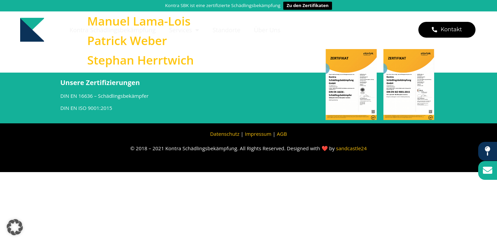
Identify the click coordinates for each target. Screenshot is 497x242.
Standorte (226, 30)
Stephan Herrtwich (140, 60)
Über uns (267, 30)
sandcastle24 (351, 148)
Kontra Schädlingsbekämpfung (113, 30)
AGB (282, 133)
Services (184, 30)
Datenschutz (224, 133)
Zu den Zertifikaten (308, 5)
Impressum (259, 133)
